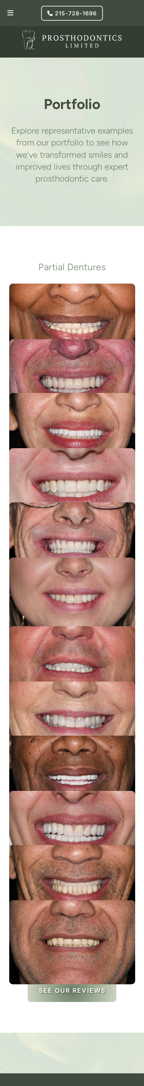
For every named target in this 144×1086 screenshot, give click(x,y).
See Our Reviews (72, 990)
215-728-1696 (72, 13)
